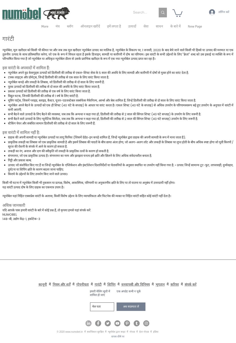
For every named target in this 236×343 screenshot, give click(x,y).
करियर (174, 284)
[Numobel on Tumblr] (137, 323)
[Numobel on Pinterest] (127, 323)
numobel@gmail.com (22, 245)
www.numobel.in (74, 331)
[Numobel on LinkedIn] (88, 323)
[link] (177, 12)
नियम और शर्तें (62, 284)
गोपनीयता (82, 284)
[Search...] (141, 12)
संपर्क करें (191, 284)
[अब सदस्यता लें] (131, 306)
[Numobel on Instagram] (146, 323)
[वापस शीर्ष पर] (118, 337)
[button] (175, 26)
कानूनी (43, 284)
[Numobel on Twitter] (108, 323)
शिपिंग (111, 284)
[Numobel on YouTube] (117, 323)
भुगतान (160, 284)
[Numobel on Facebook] (98, 323)
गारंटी (98, 284)
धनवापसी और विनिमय (135, 284)
